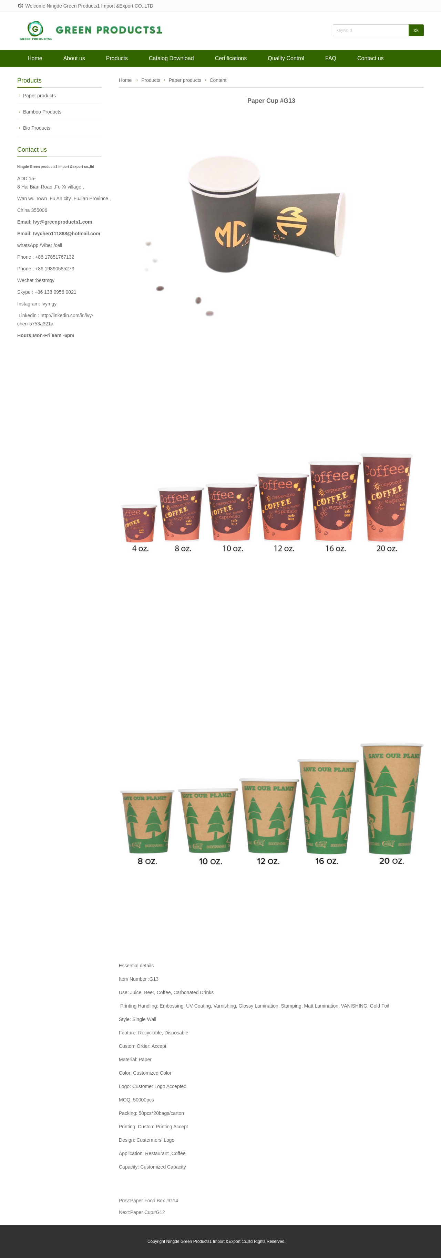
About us (74, 58)
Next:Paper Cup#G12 (142, 1212)
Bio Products (36, 128)
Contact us (370, 58)
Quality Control (286, 58)
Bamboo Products (42, 112)
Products (117, 58)
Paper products (39, 95)
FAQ (330, 58)
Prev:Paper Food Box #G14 (148, 1200)
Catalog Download (171, 58)
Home (35, 58)
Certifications (231, 58)
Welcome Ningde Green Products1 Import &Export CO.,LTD (89, 6)
